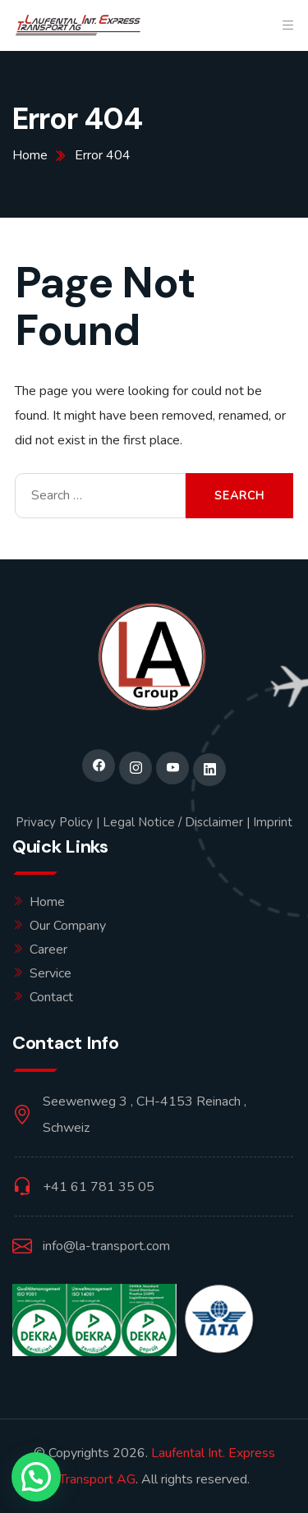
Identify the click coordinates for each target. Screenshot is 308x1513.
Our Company (68, 926)
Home (47, 902)
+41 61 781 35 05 (98, 1187)
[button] (36, 1477)
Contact (51, 997)
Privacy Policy (54, 822)
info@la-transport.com (106, 1246)
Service (50, 973)
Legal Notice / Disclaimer (173, 822)
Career (48, 949)
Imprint (272, 822)
